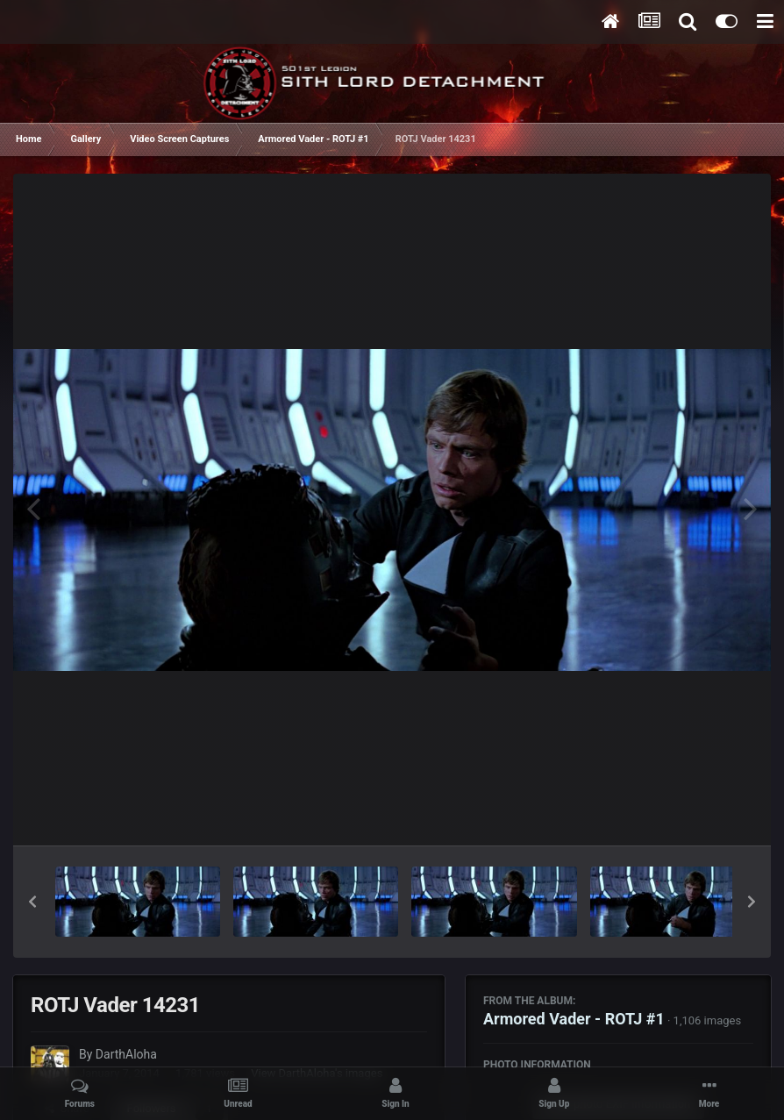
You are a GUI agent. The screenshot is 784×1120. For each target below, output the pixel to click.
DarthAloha (126, 1054)
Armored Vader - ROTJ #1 (574, 1018)
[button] (32, 901)
